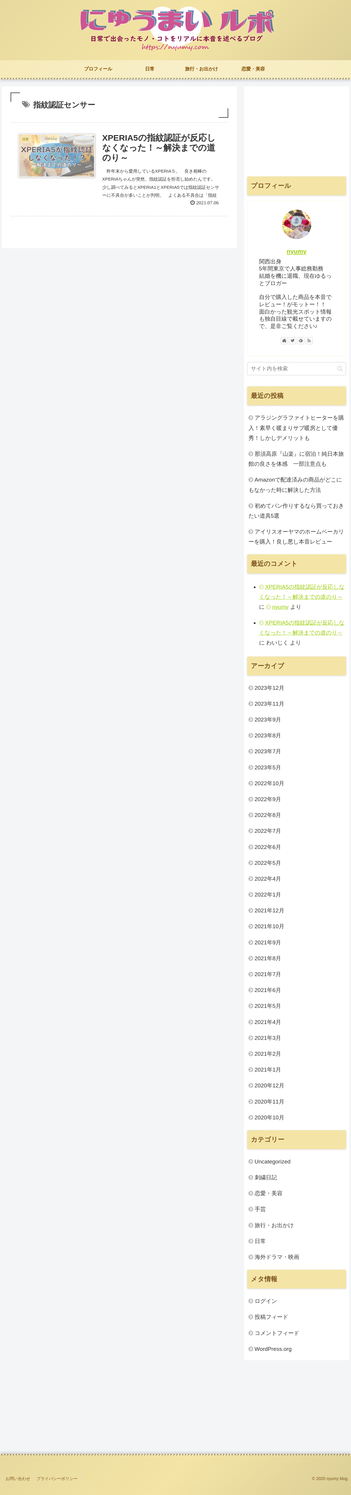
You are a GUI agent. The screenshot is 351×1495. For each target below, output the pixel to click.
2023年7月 (268, 751)
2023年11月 (269, 704)
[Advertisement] (296, 131)
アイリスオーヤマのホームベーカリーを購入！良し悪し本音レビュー (296, 537)
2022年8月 (268, 815)
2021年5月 (268, 1006)
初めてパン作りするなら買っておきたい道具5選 (296, 511)
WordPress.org (273, 1349)
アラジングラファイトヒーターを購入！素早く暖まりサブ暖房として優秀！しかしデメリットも (296, 428)
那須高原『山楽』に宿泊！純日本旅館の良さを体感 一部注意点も (296, 459)
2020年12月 (269, 1085)
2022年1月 (268, 895)
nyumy (296, 251)
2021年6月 (268, 990)
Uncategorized (273, 1161)
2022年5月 (268, 863)
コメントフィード (277, 1333)
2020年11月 (269, 1102)
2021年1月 (268, 1070)
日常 (260, 1241)
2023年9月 (268, 720)
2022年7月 (268, 831)
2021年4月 (268, 1022)
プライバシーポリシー (57, 1478)
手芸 (260, 1209)
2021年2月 (268, 1054)
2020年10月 (269, 1117)
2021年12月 (269, 910)
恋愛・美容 (269, 1193)
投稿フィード (271, 1317)
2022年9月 (268, 799)
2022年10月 (269, 783)
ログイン (266, 1301)
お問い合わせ (18, 1478)
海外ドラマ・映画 (277, 1257)
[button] (340, 368)
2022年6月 (268, 847)
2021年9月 (268, 942)
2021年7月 (268, 974)
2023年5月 (268, 767)
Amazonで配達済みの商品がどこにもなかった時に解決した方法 (295, 485)
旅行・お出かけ (274, 1225)
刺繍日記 (266, 1177)
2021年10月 (269, 926)
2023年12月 (269, 688)
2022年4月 (268, 879)
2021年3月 (268, 1038)
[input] (296, 368)
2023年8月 (268, 735)
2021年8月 (268, 958)
